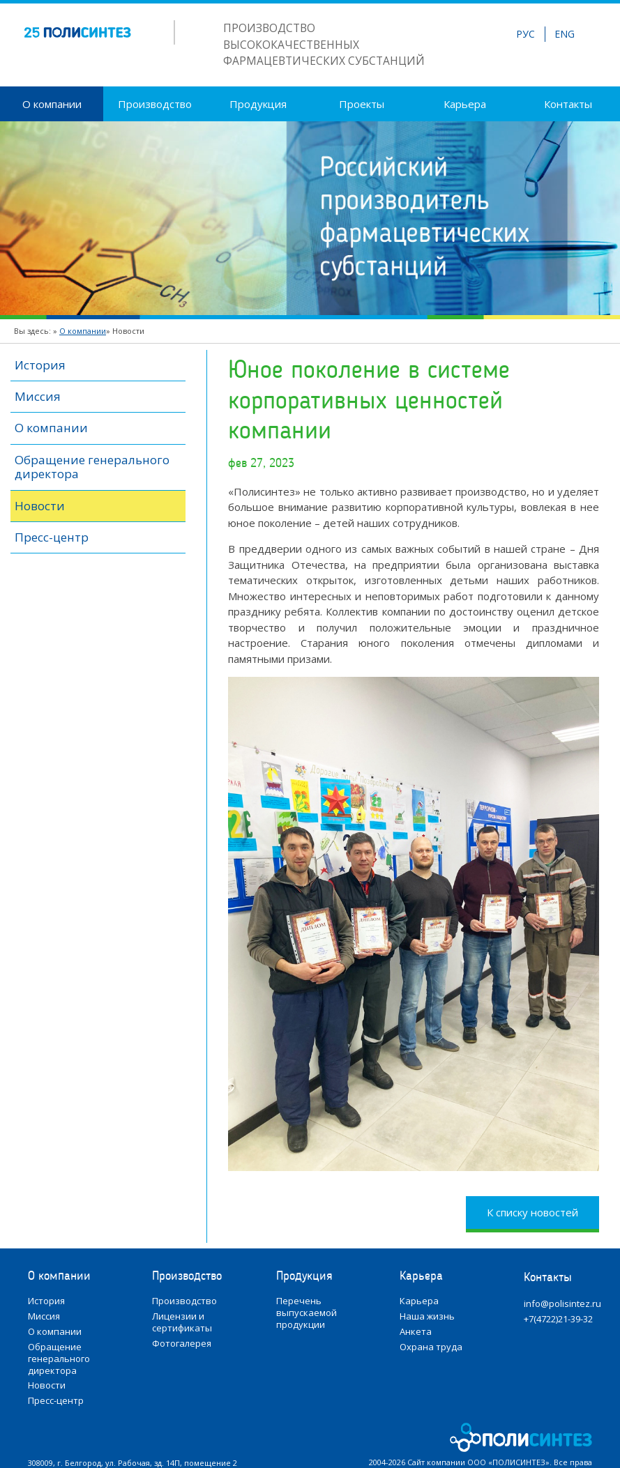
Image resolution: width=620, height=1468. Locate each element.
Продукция (258, 104)
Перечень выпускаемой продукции (306, 1313)
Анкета (416, 1332)
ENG (564, 33)
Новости (40, 506)
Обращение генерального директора (92, 467)
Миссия (38, 396)
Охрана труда (431, 1347)
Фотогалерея (181, 1344)
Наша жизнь (427, 1316)
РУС (525, 33)
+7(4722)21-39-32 (558, 1319)
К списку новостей (532, 1212)
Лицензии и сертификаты (182, 1322)
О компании (52, 104)
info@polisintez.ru (562, 1304)
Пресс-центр (52, 537)
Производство (155, 104)
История (40, 365)
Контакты (568, 104)
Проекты (361, 104)
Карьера (465, 104)
